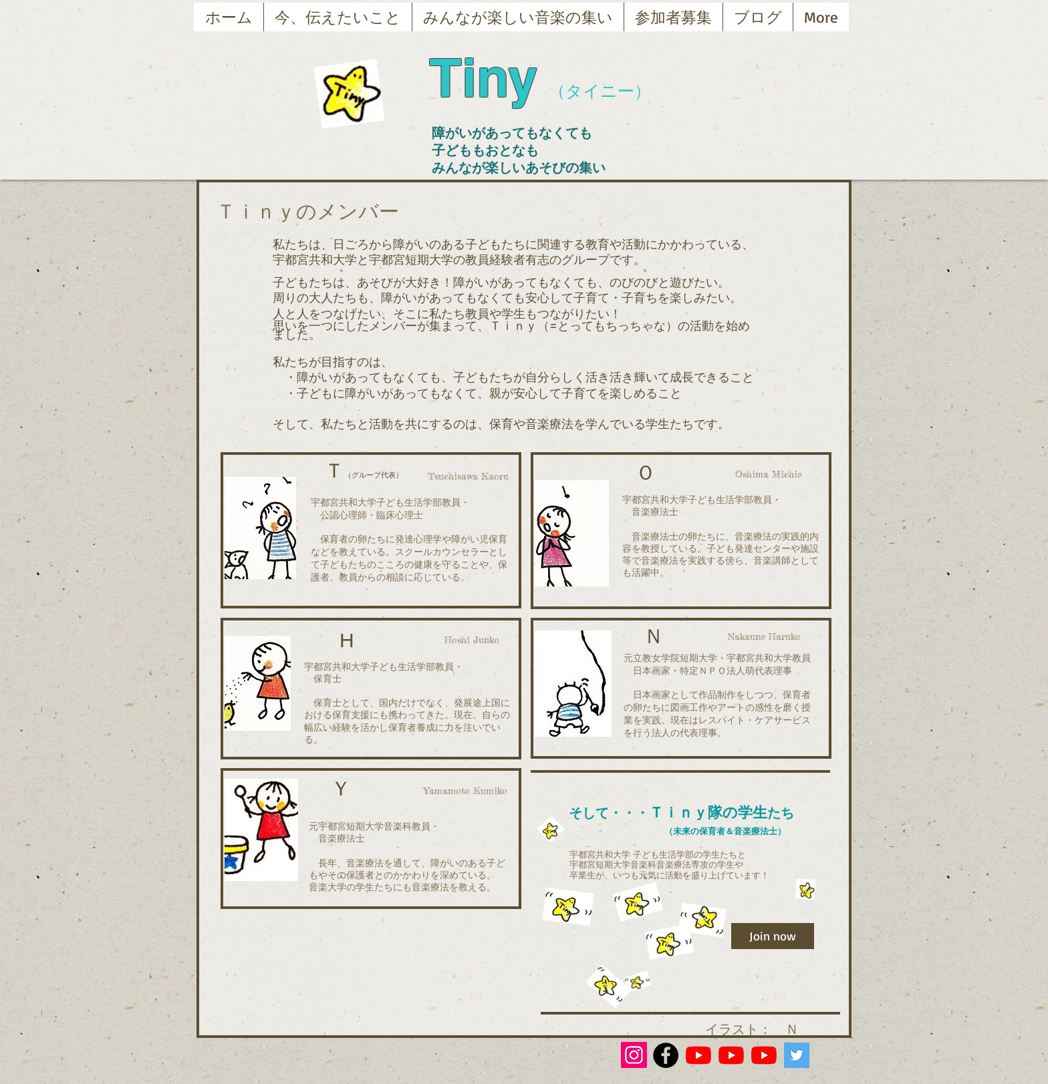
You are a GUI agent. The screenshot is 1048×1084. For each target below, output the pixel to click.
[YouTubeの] (698, 1055)
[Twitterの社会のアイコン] (796, 1055)
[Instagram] (634, 1055)
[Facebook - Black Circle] (665, 1055)
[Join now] (772, 936)
